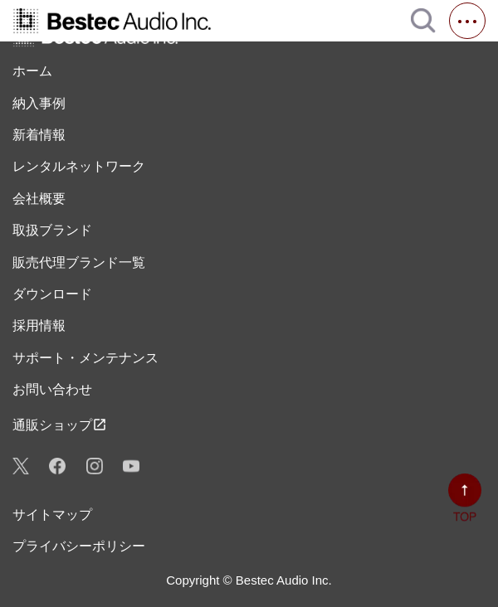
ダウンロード (52, 294)
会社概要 (39, 199)
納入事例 (39, 103)
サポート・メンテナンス (85, 358)
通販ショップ (59, 424)
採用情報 (39, 325)
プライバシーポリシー (78, 546)
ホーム (32, 71)
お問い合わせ (52, 389)
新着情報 (39, 135)
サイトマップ (52, 514)
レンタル (78, 166)
